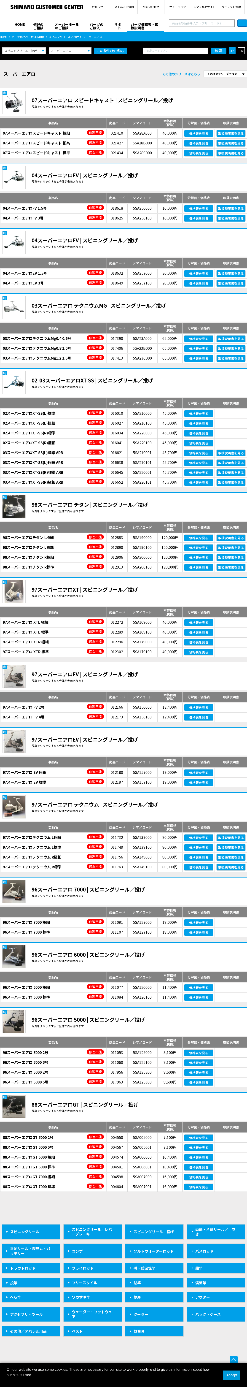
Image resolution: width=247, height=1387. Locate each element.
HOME (20, 24)
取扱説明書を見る (231, 133)
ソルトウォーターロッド (154, 1251)
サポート (117, 26)
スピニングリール (24, 1231)
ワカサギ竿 (81, 1297)
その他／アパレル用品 (28, 1331)
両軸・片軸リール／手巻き (215, 1232)
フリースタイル (84, 1282)
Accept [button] (231, 1375)
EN (241, 51)
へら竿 (15, 1297)
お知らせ (97, 7)
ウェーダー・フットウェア (92, 1314)
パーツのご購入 (96, 26)
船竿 (199, 1268)
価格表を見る (198, 133)
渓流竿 (200, 1282)
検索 (218, 51)
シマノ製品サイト (204, 7)
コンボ (77, 1251)
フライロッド (83, 1268)
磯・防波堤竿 (145, 1268)
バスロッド (204, 1251)
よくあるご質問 (124, 7)
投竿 (13, 1282)
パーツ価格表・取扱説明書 (144, 26)
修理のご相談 (38, 26)
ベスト (77, 1331)
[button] (7, 1381)
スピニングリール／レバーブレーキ (92, 1232)
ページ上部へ (234, 1360)
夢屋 (137, 1297)
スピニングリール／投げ (64, 37)
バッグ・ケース (208, 1314)
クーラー (141, 1314)
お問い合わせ (151, 7)
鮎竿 (137, 1282)
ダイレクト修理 (231, 7)
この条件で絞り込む (110, 51)
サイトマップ (177, 7)
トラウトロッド (23, 1268)
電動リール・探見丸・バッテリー (30, 1251)
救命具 (139, 1331)
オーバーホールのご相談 (67, 26)
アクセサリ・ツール (26, 1314)
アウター (202, 1297)
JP (232, 51)
